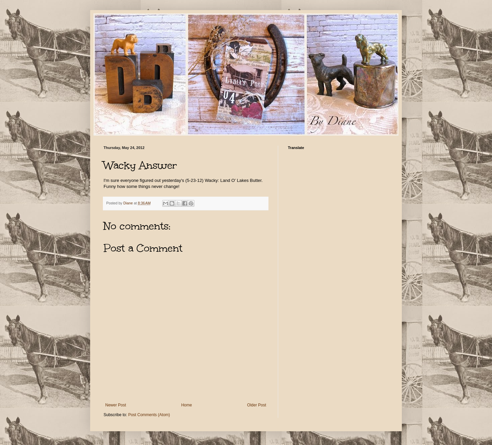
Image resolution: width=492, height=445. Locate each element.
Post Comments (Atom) (149, 414)
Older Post (256, 405)
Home (186, 405)
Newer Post (115, 405)
